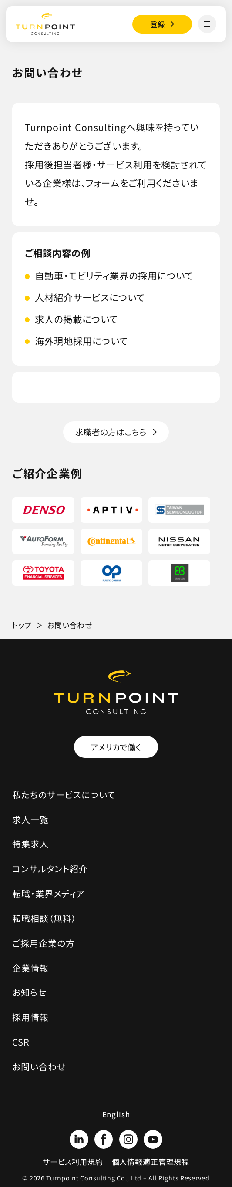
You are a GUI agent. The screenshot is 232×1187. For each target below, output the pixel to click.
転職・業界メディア (48, 893)
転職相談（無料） (44, 918)
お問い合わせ (39, 1066)
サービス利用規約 (73, 1161)
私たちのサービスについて (63, 794)
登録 (158, 24)
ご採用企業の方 (43, 943)
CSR (21, 1042)
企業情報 (30, 968)
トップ (22, 624)
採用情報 (30, 1017)
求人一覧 (30, 819)
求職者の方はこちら (110, 431)
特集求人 (30, 843)
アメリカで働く (116, 747)
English (116, 1114)
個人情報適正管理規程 (151, 1161)
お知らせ (29, 992)
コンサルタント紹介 (50, 868)
